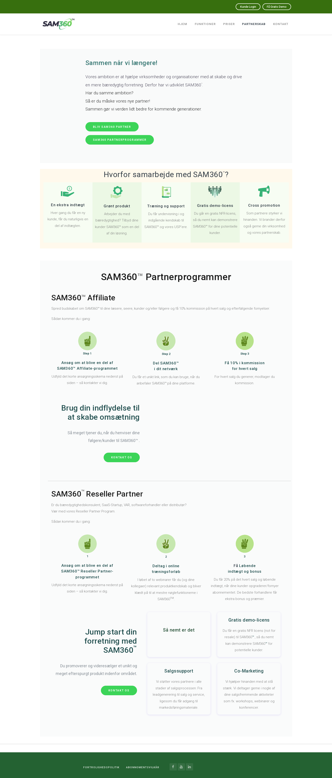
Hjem (180, 22)
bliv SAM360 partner (112, 126)
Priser (227, 22)
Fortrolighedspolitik (96, 766)
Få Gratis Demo (272, 6)
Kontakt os (121, 457)
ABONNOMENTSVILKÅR (141, 766)
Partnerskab (253, 22)
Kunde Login (236, 6)
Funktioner (203, 22)
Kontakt (280, 22)
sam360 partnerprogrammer (120, 139)
